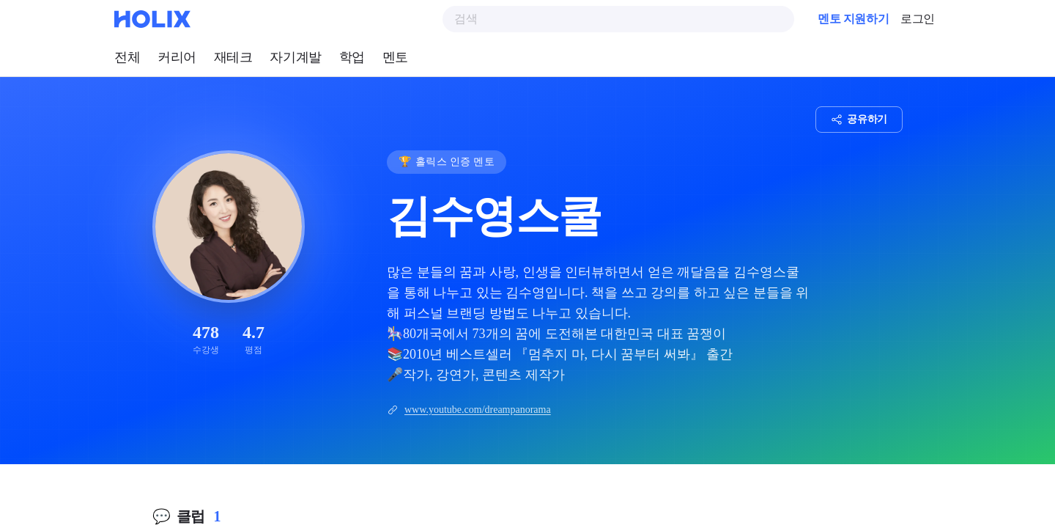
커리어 (177, 57)
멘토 (395, 57)
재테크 (233, 57)
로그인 (917, 18)
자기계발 (295, 57)
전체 (127, 57)
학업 (352, 57)
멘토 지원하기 (853, 18)
